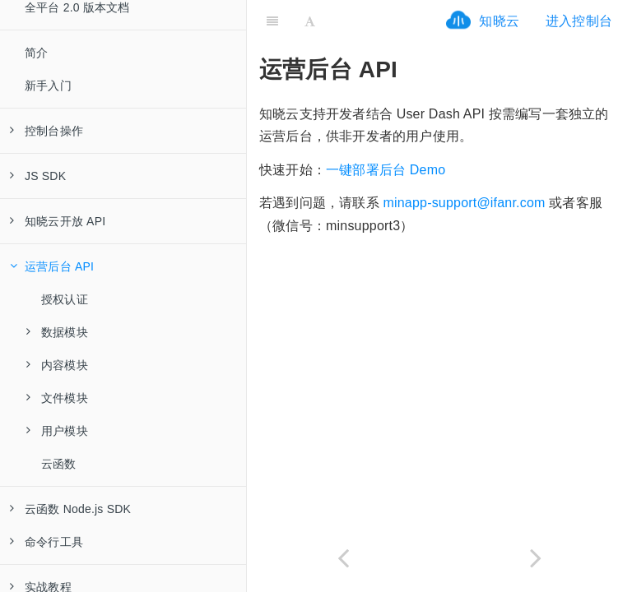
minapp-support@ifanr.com (464, 203)
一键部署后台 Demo (385, 170)
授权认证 (64, 299)
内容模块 (57, 365)
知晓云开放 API (57, 221)
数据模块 (57, 332)
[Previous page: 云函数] (343, 557)
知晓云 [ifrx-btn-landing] (499, 21)
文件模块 (57, 398)
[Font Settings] (309, 20)
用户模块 (57, 430)
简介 (36, 52)
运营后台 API (52, 266)
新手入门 (48, 85)
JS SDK (38, 176)
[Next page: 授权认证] (535, 557)
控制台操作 (46, 130)
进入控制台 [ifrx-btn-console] (579, 21)
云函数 (59, 463)
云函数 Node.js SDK (70, 509)
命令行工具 (46, 541)
